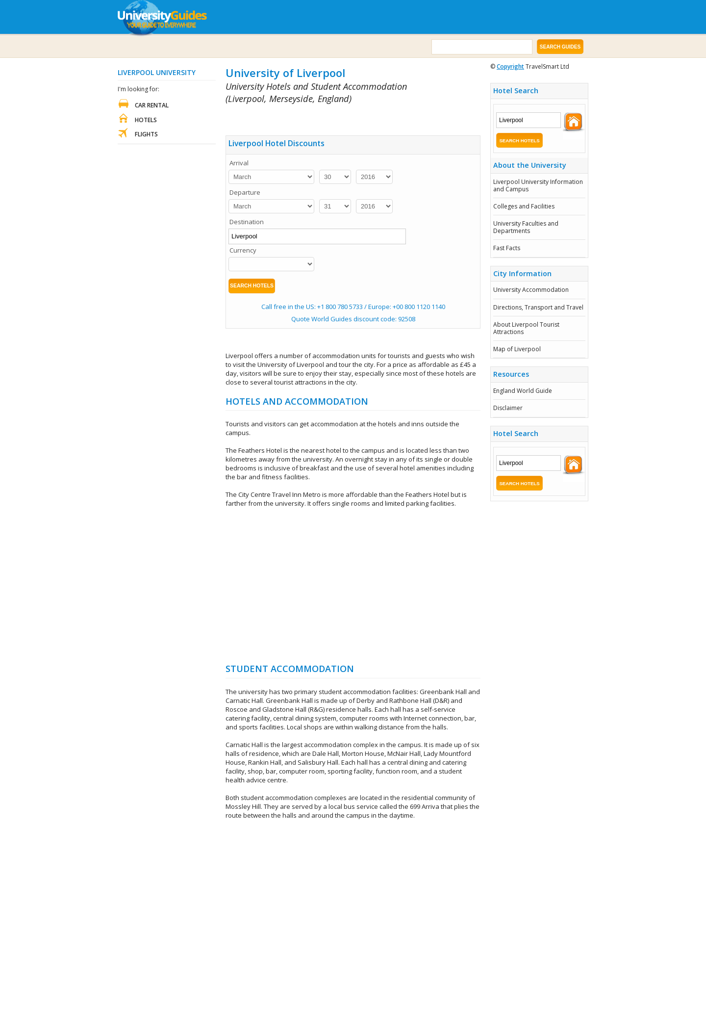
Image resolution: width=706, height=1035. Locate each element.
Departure (244, 192)
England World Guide (522, 391)
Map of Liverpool (517, 349)
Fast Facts (506, 248)
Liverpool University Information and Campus (538, 185)
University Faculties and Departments (525, 226)
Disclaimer (508, 408)
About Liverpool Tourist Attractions (526, 328)
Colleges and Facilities (524, 206)
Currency (242, 250)
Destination (246, 221)
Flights (146, 134)
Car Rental (152, 105)
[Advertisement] (340, 118)
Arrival (239, 162)
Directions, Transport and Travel (538, 307)
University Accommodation (531, 289)
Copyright (510, 66)
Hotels (146, 120)
